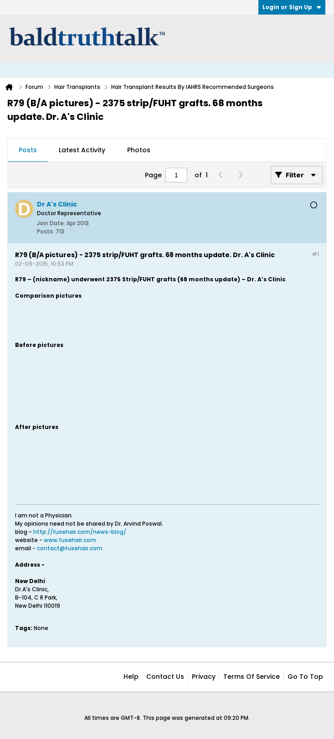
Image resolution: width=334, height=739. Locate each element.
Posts (28, 150)
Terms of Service (251, 676)
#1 (315, 254)
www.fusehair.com (70, 540)
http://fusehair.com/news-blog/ (79, 532)
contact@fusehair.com (70, 548)
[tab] (28, 150)
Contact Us (165, 676)
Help (131, 676)
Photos (138, 150)
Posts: (45, 231)
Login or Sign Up (291, 7)
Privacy (204, 676)
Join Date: (51, 223)
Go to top (305, 676)
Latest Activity (82, 150)
